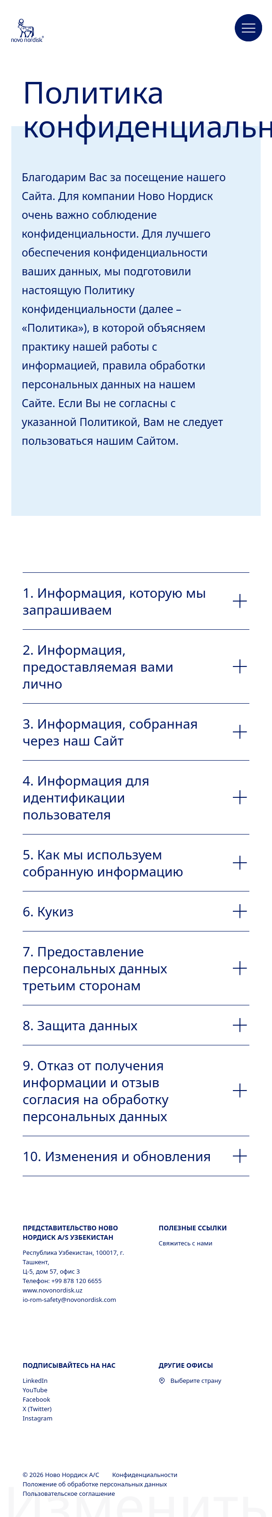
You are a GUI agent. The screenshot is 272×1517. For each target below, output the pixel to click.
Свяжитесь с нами (186, 1243)
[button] (249, 28)
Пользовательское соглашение (69, 1493)
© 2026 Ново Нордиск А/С (62, 1474)
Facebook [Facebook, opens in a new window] (36, 1399)
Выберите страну (190, 1380)
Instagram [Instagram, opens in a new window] (37, 1418)
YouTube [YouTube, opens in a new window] (35, 1390)
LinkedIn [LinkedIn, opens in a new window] (35, 1380)
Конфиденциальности (145, 1474)
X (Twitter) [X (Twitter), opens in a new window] (37, 1409)
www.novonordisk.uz (52, 1290)
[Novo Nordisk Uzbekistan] (40, 31)
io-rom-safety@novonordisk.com (69, 1299)
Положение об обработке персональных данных (96, 1484)
